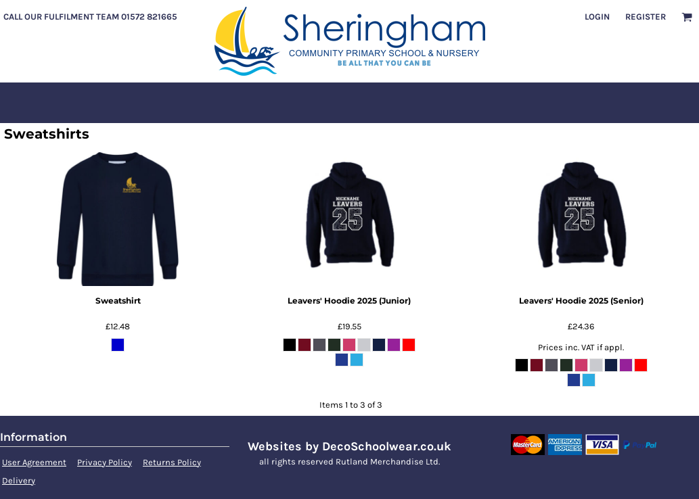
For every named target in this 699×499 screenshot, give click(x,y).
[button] (686, 16)
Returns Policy (172, 462)
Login (597, 16)
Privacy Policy (104, 462)
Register (645, 16)
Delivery (18, 480)
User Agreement (34, 462)
